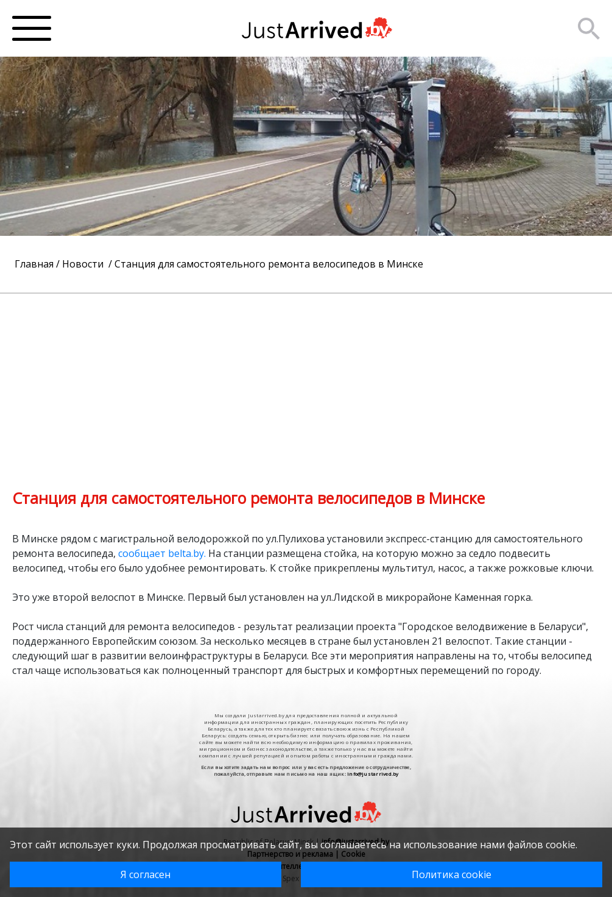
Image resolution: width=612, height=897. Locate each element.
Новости (84, 264)
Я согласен (146, 874)
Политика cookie (451, 874)
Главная (34, 264)
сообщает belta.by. (161, 553)
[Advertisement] (306, 379)
